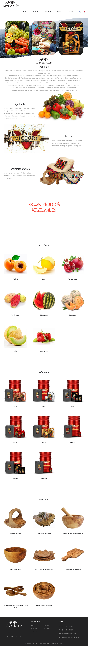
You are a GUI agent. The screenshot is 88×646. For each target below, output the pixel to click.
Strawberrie (44, 350)
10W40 (44, 442)
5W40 (15, 406)
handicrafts (44, 499)
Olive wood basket (15, 533)
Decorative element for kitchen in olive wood (15, 605)
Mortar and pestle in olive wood (72, 533)
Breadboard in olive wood (72, 569)
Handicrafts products (19, 168)
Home (32, 625)
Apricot (15, 278)
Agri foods (44, 245)
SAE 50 (15, 478)
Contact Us (34, 632)
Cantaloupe (72, 314)
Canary (44, 278)
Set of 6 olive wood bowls (44, 605)
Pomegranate (72, 278)
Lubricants (68, 136)
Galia (15, 350)
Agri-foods (19, 104)
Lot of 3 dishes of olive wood (44, 569)
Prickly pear (15, 314)
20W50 (15, 442)
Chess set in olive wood (44, 533)
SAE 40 (72, 406)
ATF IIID (44, 478)
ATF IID (72, 442)
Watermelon (44, 314)
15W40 (44, 406)
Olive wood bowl (15, 569)
